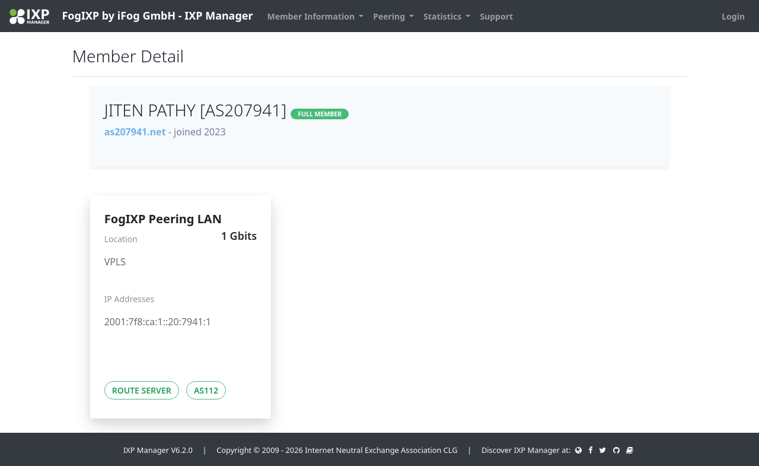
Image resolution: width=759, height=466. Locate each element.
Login (733, 16)
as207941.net (135, 131)
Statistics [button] (443, 16)
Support (496, 16)
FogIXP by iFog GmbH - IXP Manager (131, 16)
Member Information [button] (312, 16)
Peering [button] (390, 16)
